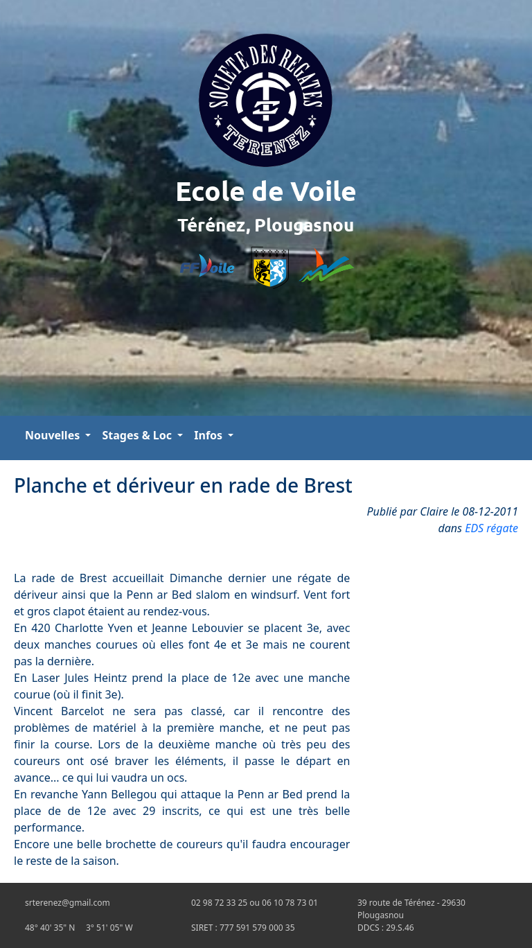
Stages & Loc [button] (138, 435)
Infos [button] (209, 435)
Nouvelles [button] (53, 435)
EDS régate (491, 528)
